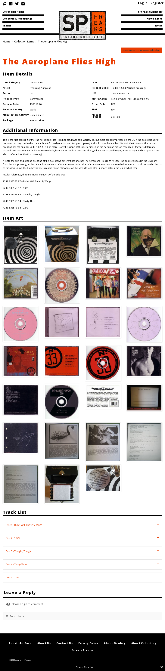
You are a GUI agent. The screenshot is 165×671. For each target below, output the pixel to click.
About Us (44, 643)
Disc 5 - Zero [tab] (13, 577)
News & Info (155, 18)
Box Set (34, 120)
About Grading (115, 643)
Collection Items (13, 11)
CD (31, 93)
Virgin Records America (128, 82)
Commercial (36, 98)
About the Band (20, 643)
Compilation (36, 82)
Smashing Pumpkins (40, 88)
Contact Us (64, 643)
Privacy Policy (88, 643)
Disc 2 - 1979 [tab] (13, 538)
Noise (159, 25)
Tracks (6, 25)
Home (6, 41)
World (33, 109)
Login (23, 604)
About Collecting (143, 643)
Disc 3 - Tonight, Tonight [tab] (19, 551)
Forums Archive (82, 650)
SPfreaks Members (150, 11)
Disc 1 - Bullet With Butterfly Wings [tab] (24, 525)
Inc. (113, 82)
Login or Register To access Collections (141, 50)
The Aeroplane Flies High (60, 61)
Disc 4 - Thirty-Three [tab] (16, 564)
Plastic (42, 120)
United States (37, 115)
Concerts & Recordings (17, 18)
